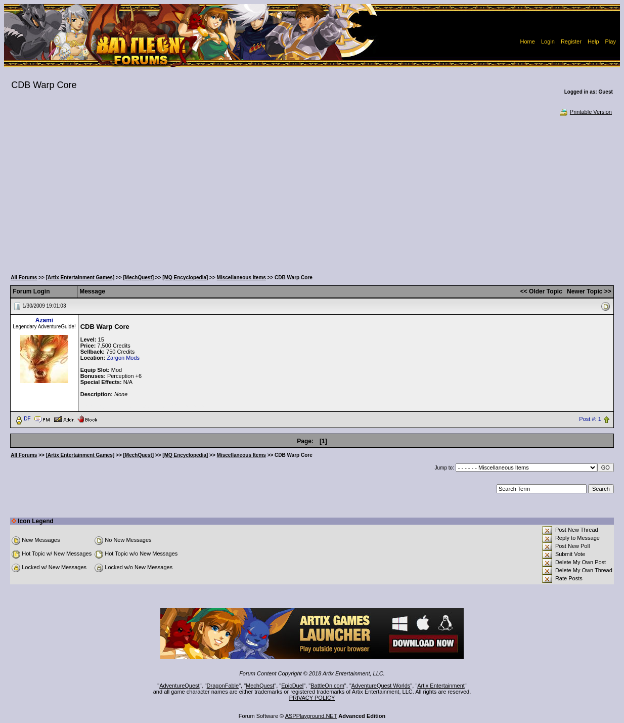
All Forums (24, 277)
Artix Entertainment (441, 686)
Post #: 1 (590, 419)
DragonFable (223, 686)
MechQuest (260, 686)
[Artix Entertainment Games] (80, 277)
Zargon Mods (123, 358)
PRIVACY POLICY (312, 698)
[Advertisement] (312, 192)
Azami (44, 320)
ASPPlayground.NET (311, 716)
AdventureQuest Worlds (381, 686)
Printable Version (585, 112)
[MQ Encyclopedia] (185, 277)
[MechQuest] (138, 277)
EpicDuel (292, 686)
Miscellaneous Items (241, 277)
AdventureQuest (179, 686)
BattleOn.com (327, 686)
